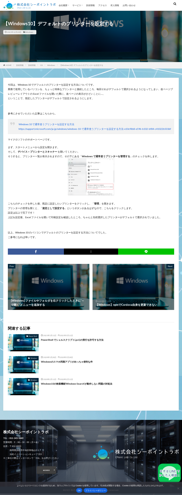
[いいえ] (178, 488)
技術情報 (90, 5)
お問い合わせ (129, 5)
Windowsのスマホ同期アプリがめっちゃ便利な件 (72, 361)
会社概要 (63, 5)
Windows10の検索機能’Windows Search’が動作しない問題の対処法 (83, 383)
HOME (9, 65)
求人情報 (114, 5)
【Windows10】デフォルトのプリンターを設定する (81, 65)
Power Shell (33, 336)
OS (41, 65)
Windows (29, 32)
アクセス (102, 5)
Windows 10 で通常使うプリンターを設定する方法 (46, 124)
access (46, 470)
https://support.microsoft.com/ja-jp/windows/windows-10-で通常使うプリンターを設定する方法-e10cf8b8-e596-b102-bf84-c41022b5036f (95, 128)
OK (79, 490)
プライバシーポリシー (95, 490)
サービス (76, 5)
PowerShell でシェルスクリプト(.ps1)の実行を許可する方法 (78, 339)
